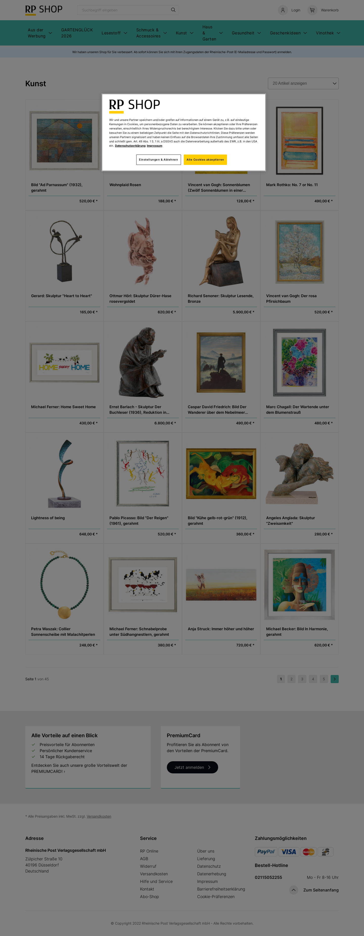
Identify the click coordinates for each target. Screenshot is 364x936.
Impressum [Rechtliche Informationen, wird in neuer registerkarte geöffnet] (154, 145)
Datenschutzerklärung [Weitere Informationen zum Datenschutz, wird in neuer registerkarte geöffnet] (130, 145)
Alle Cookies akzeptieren (205, 159)
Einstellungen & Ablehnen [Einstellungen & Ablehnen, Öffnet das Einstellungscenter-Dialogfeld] (158, 159)
